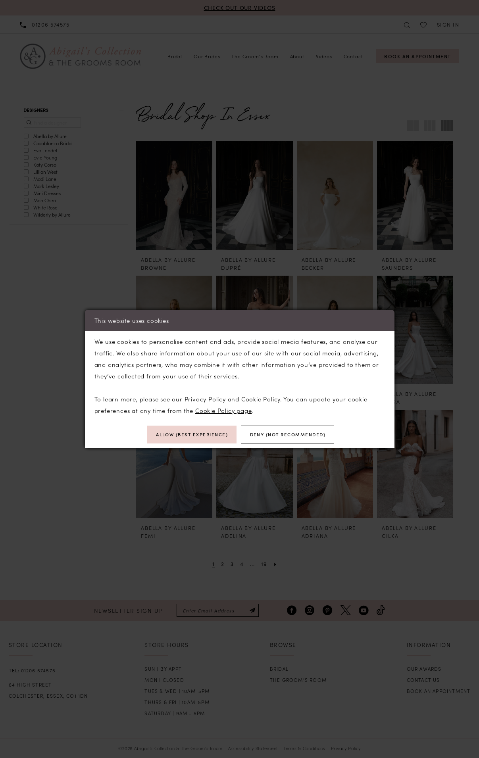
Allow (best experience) (190, 434)
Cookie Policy (260, 398)
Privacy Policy (205, 398)
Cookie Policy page (223, 410)
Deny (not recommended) (289, 434)
